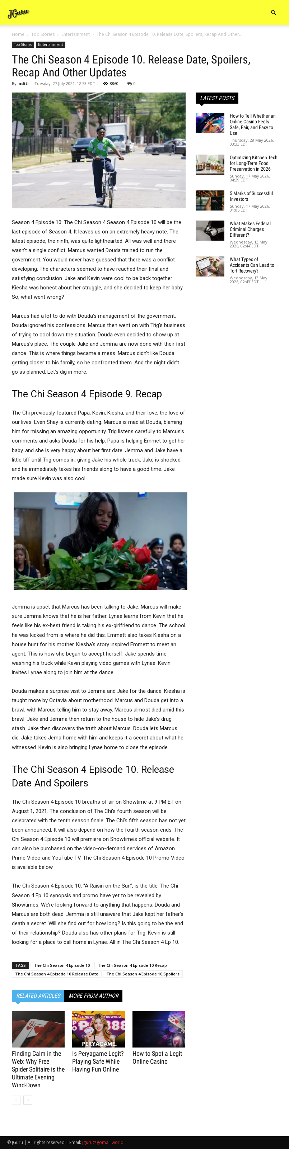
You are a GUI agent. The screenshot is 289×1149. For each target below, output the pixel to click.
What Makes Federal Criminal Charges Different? (250, 229)
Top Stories (43, 34)
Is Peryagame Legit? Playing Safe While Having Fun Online (98, 1061)
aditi (23, 83)
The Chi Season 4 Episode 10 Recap (132, 965)
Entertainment (75, 34)
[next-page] (27, 1100)
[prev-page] (16, 1100)
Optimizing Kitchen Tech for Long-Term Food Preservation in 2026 (254, 163)
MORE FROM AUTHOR (93, 995)
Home (18, 34)
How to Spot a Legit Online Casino (157, 1057)
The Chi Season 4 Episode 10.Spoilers (143, 974)
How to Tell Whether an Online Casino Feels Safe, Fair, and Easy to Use (253, 124)
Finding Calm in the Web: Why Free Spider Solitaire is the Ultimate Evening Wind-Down (38, 1069)
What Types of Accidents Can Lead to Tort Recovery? (252, 265)
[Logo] (18, 12)
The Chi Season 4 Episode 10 (62, 965)
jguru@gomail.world (102, 1142)
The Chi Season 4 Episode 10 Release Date (56, 974)
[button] (273, 12)
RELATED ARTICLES (38, 995)
